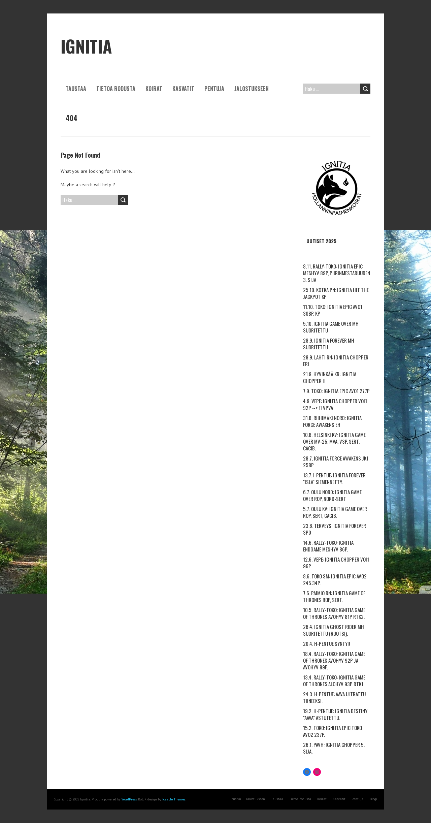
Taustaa (76, 89)
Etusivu (235, 799)
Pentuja (214, 89)
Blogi (373, 799)
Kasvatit (183, 89)
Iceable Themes (173, 799)
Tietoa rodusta (115, 89)
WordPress (129, 799)
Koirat (153, 89)
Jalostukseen (251, 89)
